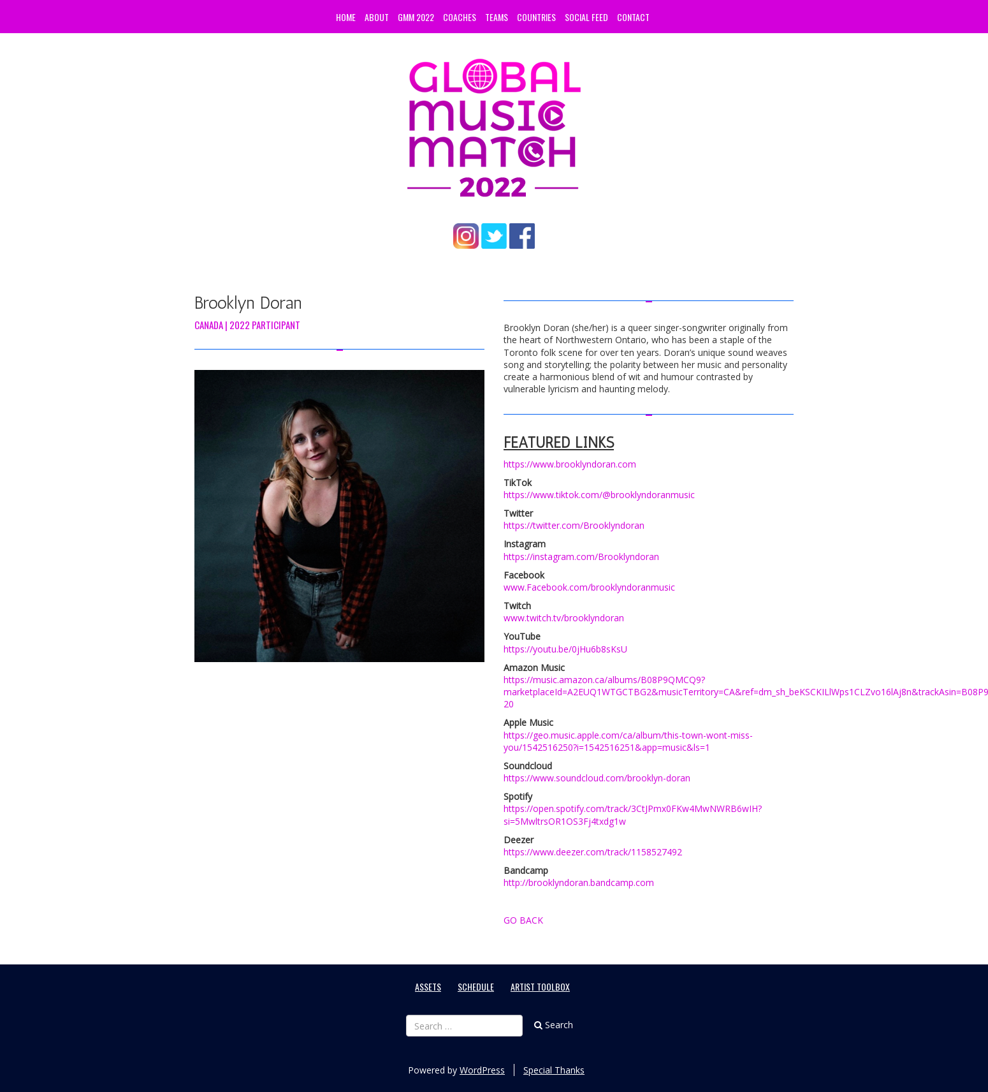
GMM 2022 (416, 17)
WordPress (482, 1070)
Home (346, 17)
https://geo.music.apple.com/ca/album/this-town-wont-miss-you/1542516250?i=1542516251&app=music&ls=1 (628, 741)
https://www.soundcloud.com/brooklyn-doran (597, 778)
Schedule (476, 986)
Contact (633, 17)
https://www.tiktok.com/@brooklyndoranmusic (599, 495)
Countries (536, 17)
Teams (496, 17)
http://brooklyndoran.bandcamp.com (579, 882)
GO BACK (523, 920)
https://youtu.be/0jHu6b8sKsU (565, 649)
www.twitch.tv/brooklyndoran (564, 618)
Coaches (459, 17)
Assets (428, 986)
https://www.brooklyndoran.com (570, 464)
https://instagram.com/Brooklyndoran (581, 556)
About (377, 17)
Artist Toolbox (540, 986)
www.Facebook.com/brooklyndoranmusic (589, 587)
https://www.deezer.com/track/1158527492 (593, 852)
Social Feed (586, 17)
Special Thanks (554, 1070)
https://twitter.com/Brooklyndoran (574, 525)
